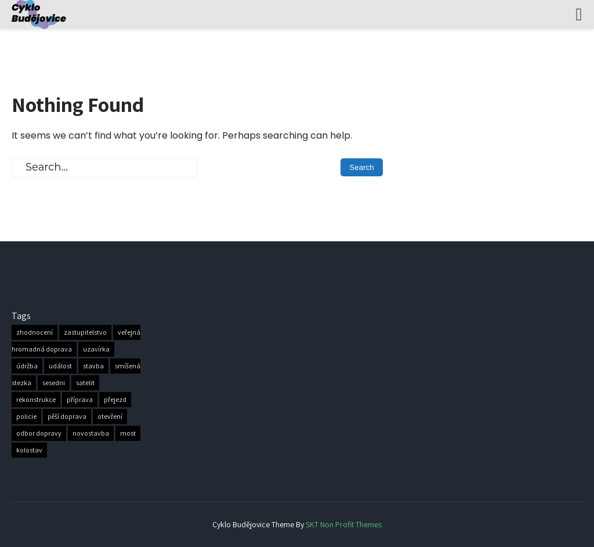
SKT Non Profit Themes (344, 524)
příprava (80, 400)
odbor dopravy (38, 433)
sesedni (53, 383)
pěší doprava (67, 416)
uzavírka (96, 349)
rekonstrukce (36, 400)
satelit (85, 383)
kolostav (29, 450)
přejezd (115, 400)
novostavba (91, 433)
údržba (27, 366)
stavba (93, 366)
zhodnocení (34, 332)
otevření (109, 416)
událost (60, 366)
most (128, 433)
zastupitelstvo (85, 332)
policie (26, 416)
